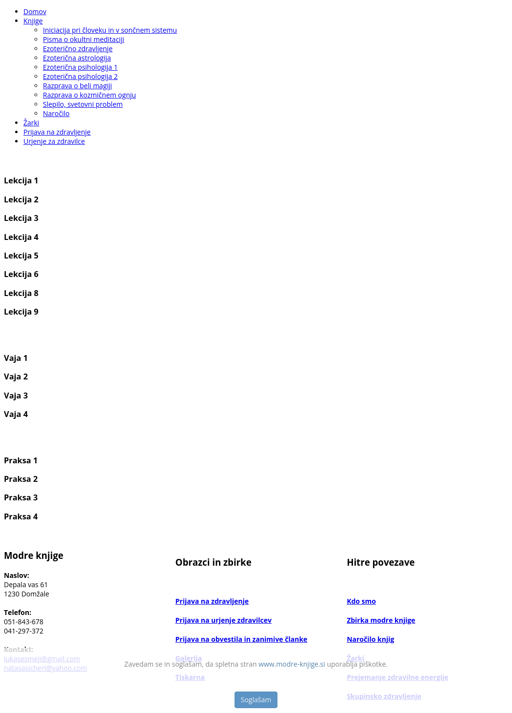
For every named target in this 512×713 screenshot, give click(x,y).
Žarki (31, 122)
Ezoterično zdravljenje (78, 48)
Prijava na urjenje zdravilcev (224, 620)
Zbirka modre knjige (381, 620)
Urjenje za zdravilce (54, 141)
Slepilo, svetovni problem (83, 104)
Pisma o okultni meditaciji (83, 39)
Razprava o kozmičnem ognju (89, 94)
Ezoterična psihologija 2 (80, 76)
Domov (34, 11)
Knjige (33, 20)
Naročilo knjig (370, 639)
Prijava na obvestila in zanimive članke (242, 639)
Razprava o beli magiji (77, 85)
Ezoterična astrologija (77, 57)
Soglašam (256, 699)
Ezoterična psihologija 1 (80, 67)
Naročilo (56, 113)
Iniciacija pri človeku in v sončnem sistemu (110, 30)
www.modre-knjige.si (291, 664)
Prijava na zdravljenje (57, 132)
